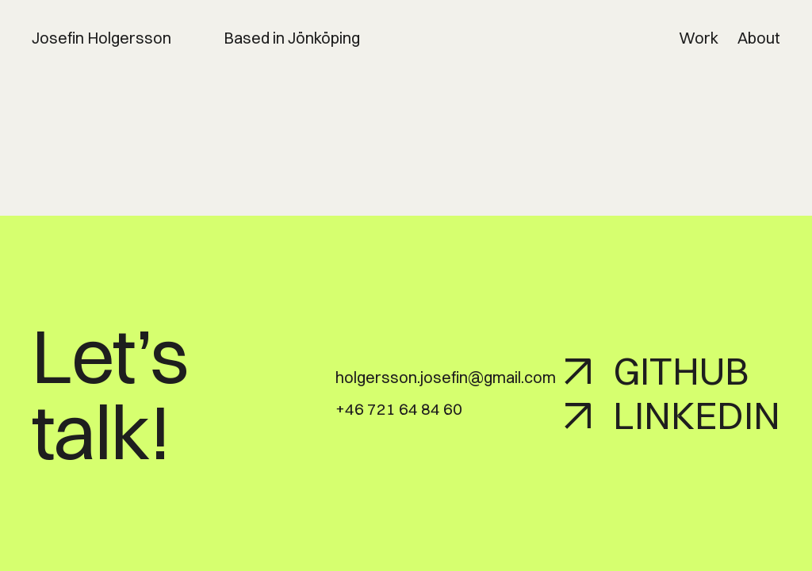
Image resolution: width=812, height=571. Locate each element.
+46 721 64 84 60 (398, 409)
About (758, 38)
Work (698, 38)
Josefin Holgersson (101, 38)
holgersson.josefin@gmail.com (445, 377)
